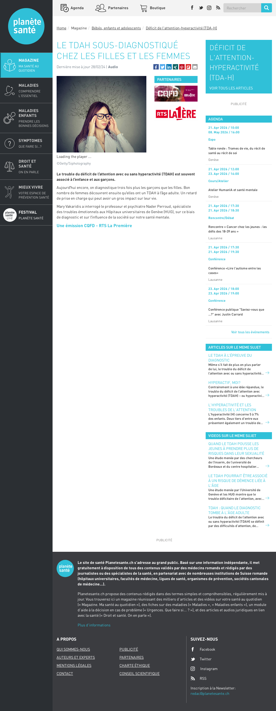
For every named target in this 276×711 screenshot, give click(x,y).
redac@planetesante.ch (210, 693)
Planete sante (26, 26)
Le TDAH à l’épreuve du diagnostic (230, 357)
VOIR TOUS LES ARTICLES (231, 88)
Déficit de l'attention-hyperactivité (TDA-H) (181, 28)
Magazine (34, 65)
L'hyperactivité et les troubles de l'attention (232, 407)
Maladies (34, 90)
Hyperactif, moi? (224, 382)
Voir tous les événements (250, 332)
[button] (156, 67)
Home (61, 28)
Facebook (203, 649)
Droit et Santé (34, 166)
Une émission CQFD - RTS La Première (94, 225)
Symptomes (34, 143)
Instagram (204, 668)
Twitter (201, 659)
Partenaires (117, 7)
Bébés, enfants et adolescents (116, 28)
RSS (198, 678)
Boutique (157, 7)
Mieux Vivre (34, 192)
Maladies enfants (34, 118)
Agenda (77, 7)
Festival (34, 215)
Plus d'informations (94, 625)
